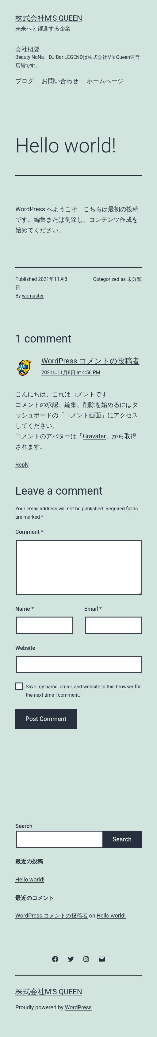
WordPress (78, 1007)
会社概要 (78, 58)
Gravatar (94, 436)
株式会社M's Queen (48, 18)
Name (24, 609)
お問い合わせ (60, 81)
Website (25, 648)
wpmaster (33, 296)
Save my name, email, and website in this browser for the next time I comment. (83, 691)
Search (24, 826)
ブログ (24, 81)
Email (93, 609)
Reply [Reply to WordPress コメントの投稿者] (22, 464)
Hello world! (29, 879)
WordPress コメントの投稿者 (90, 361)
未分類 (134, 279)
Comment (29, 532)
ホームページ (105, 81)
